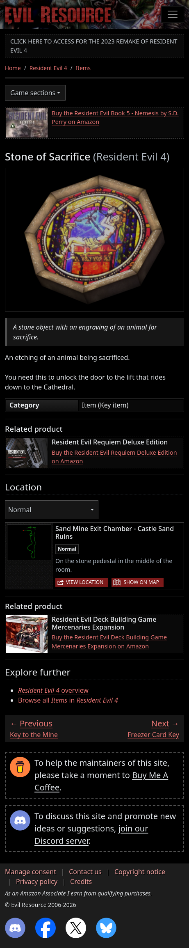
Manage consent (30, 871)
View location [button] (84, 582)
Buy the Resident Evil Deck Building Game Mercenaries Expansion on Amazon (109, 641)
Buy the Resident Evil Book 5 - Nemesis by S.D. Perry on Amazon (115, 117)
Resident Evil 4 (48, 68)
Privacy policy (36, 881)
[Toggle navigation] (172, 14)
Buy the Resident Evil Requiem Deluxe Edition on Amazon (114, 457)
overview (53, 690)
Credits (81, 881)
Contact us (85, 871)
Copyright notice (139, 871)
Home (13, 68)
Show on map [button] (141, 582)
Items (83, 68)
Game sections (32, 92)
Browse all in (68, 700)
